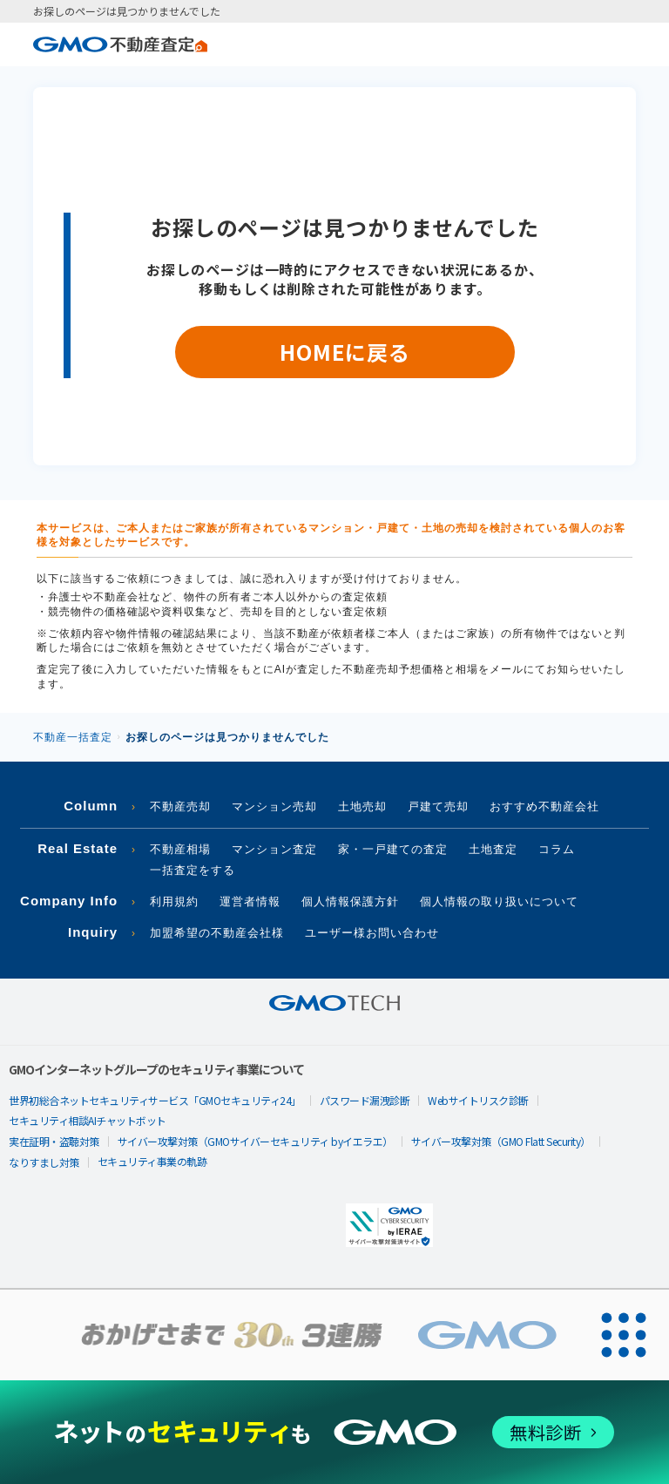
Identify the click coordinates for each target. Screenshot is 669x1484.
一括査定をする (192, 870)
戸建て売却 (438, 806)
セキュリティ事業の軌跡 (152, 1161)
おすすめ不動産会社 (544, 806)
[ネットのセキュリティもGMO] (334, 1432)
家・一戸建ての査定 (393, 849)
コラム (556, 849)
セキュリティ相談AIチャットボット (87, 1120)
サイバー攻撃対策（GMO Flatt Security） (501, 1141)
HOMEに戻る (344, 351)
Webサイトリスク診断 (478, 1100)
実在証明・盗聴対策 (54, 1141)
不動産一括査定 (72, 737)
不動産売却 (180, 806)
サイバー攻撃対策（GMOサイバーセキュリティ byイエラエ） (255, 1141)
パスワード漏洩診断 (365, 1100)
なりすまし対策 (44, 1162)
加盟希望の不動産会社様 (217, 932)
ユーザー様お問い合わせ (372, 932)
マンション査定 (274, 849)
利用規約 (174, 901)
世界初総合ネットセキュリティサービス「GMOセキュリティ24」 (155, 1100)
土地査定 (493, 849)
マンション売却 (274, 806)
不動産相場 (180, 849)
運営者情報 (250, 901)
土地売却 (362, 806)
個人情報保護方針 (350, 901)
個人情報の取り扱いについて (499, 901)
